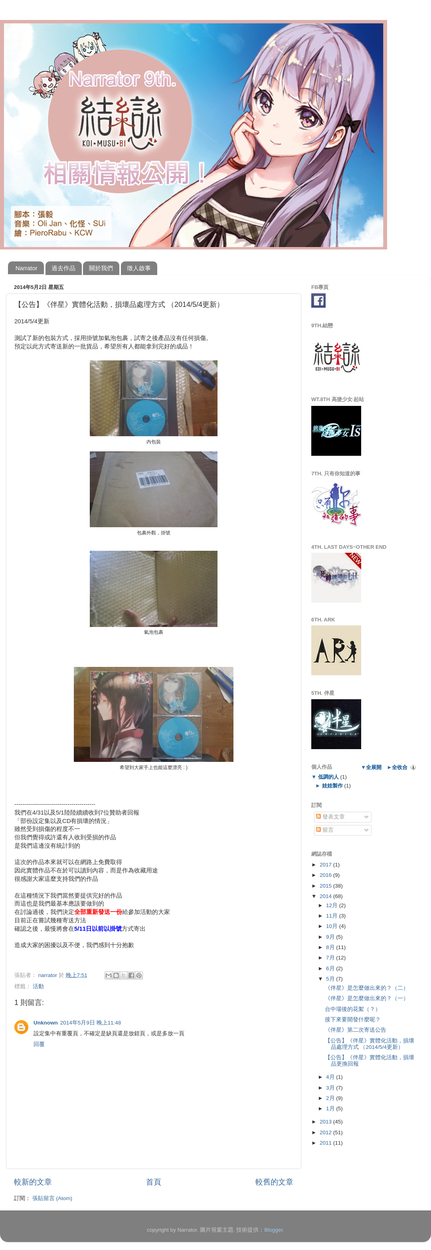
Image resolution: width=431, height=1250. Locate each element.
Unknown (46, 1023)
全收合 (399, 767)
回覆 (39, 1044)
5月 (331, 979)
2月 (331, 1098)
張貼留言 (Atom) (52, 1198)
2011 (326, 1143)
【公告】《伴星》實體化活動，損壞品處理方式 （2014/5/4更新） (369, 1044)
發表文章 (330, 817)
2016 (326, 875)
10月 (332, 926)
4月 (331, 1077)
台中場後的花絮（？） (353, 1009)
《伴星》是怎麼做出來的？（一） (367, 998)
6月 (331, 968)
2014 (326, 896)
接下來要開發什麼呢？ (353, 1020)
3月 (331, 1088)
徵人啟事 (139, 268)
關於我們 (101, 268)
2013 (326, 1122)
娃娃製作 (332, 786)
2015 (326, 886)
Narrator (27, 268)
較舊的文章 (274, 1182)
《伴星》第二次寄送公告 (355, 1030)
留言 (325, 830)
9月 (331, 937)
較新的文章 (33, 1182)
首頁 (153, 1182)
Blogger (273, 1230)
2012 (326, 1132)
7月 (331, 958)
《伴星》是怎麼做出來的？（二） (367, 988)
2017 (326, 865)
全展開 (374, 767)
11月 (332, 916)
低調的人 (328, 777)
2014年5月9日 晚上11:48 (90, 1023)
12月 (332, 905)
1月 (331, 1109)
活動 (38, 986)
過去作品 (63, 268)
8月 (331, 947)
